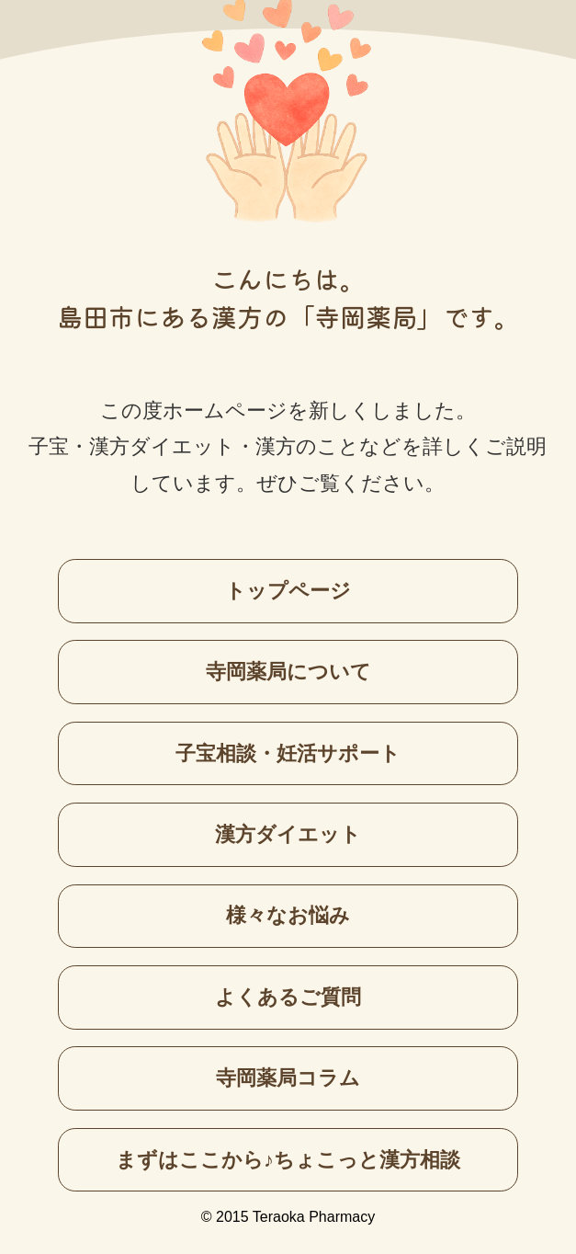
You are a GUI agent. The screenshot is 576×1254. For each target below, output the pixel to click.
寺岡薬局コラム (288, 1077)
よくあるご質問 (288, 997)
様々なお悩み (288, 915)
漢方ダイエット (288, 834)
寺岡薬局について (288, 671)
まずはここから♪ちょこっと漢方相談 (288, 1159)
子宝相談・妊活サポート (288, 753)
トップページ (288, 590)
